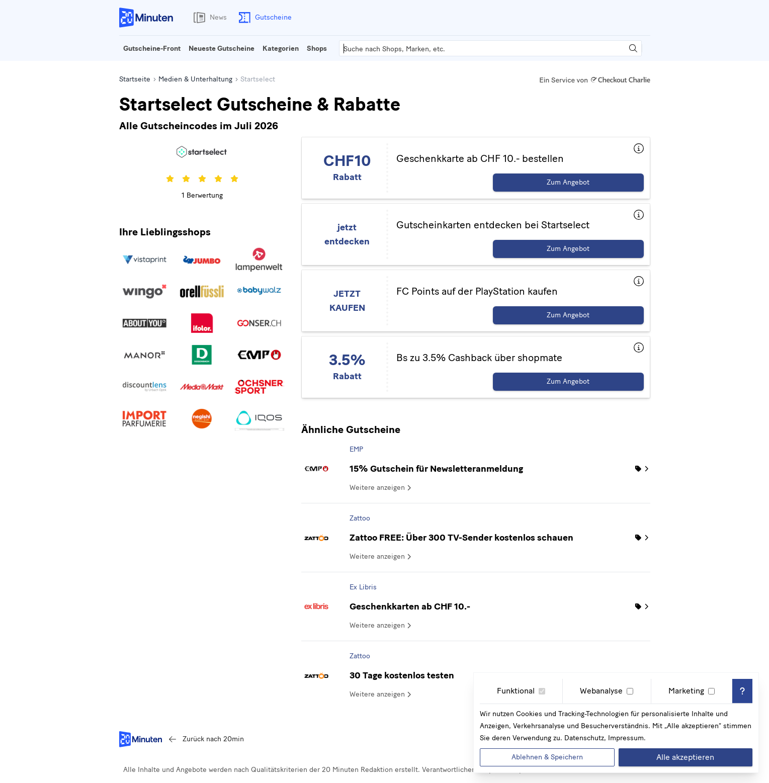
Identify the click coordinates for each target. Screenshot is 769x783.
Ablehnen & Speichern (547, 757)
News (208, 18)
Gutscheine (263, 18)
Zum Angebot (568, 182)
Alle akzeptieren (685, 757)
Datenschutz (584, 738)
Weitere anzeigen (381, 487)
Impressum (626, 738)
